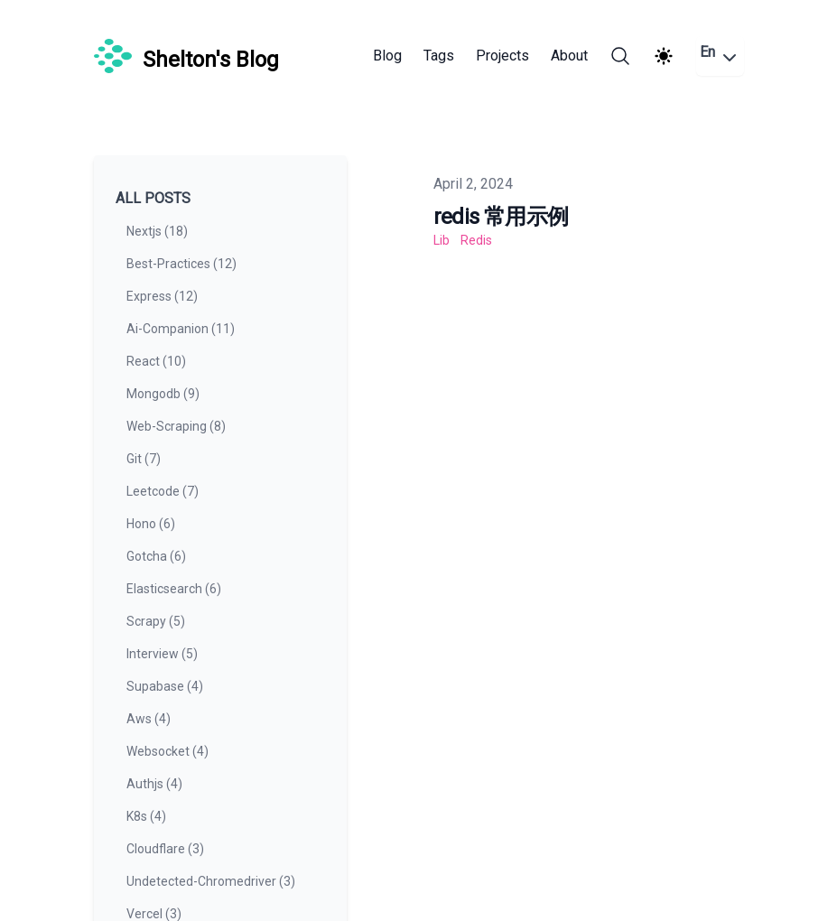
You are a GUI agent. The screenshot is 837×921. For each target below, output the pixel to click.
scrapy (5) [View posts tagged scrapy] (155, 621)
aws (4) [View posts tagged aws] (148, 719)
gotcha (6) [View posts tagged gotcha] (156, 556)
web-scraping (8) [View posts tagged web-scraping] (176, 426)
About (569, 55)
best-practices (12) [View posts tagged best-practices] (181, 263)
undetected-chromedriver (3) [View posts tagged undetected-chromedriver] (210, 881)
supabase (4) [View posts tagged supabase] (164, 686)
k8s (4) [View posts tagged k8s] (146, 816)
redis (476, 240)
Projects (502, 55)
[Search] (620, 56)
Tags (438, 55)
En (720, 56)
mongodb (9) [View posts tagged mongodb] (163, 393)
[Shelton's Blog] (186, 56)
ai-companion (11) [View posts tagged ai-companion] (180, 328)
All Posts (153, 198)
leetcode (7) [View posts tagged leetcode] (162, 491)
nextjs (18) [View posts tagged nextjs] (157, 231)
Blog (387, 55)
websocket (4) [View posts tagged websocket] (167, 751)
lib (441, 240)
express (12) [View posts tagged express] (162, 296)
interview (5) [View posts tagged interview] (162, 654)
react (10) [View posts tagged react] (156, 361)
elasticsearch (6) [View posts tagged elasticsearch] (173, 588)
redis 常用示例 (501, 216)
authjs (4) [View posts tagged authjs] (154, 784)
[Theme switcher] (663, 56)
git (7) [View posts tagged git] (143, 458)
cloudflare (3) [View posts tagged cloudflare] (165, 849)
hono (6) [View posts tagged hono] (150, 523)
